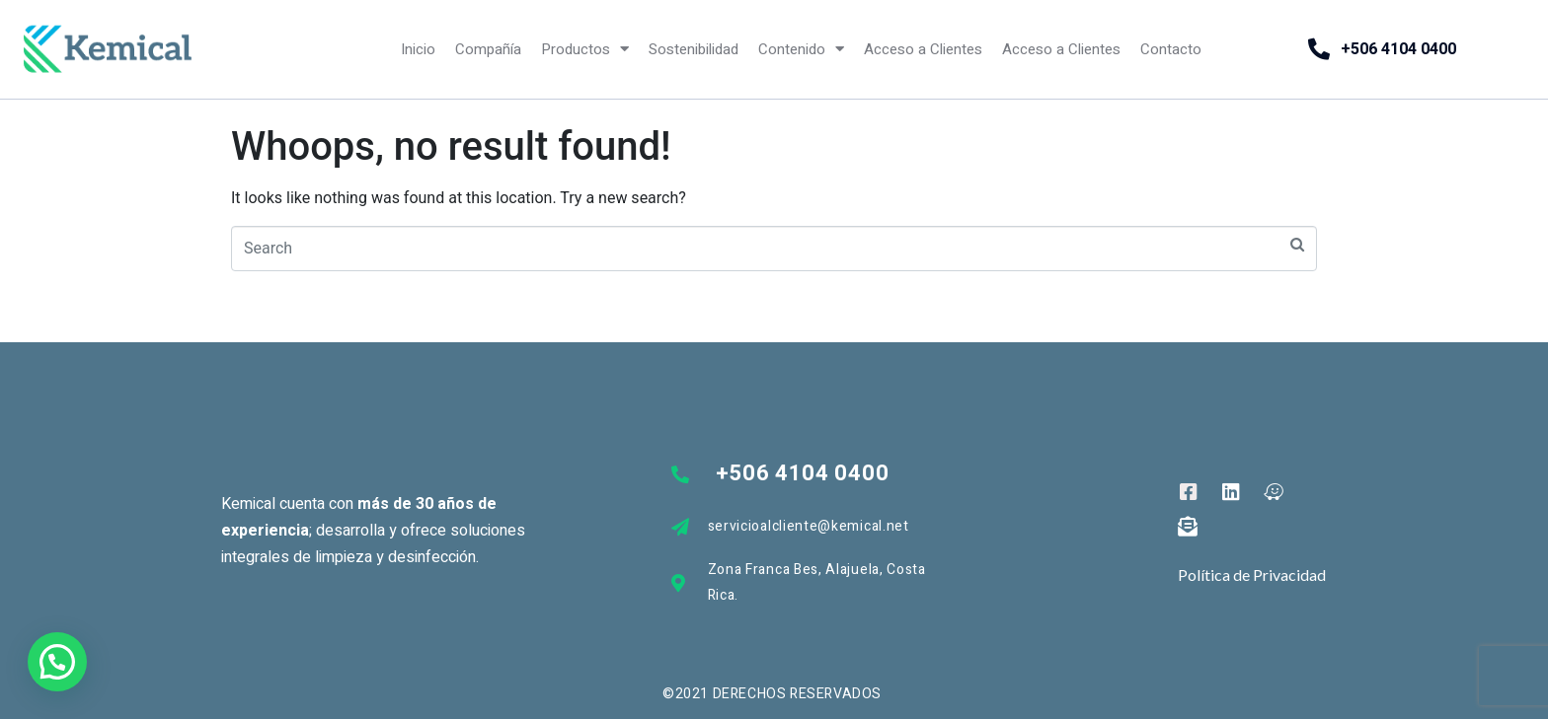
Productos (585, 49)
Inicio (418, 49)
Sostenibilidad (693, 49)
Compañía (488, 49)
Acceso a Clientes (923, 49)
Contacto (1170, 49)
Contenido (801, 49)
